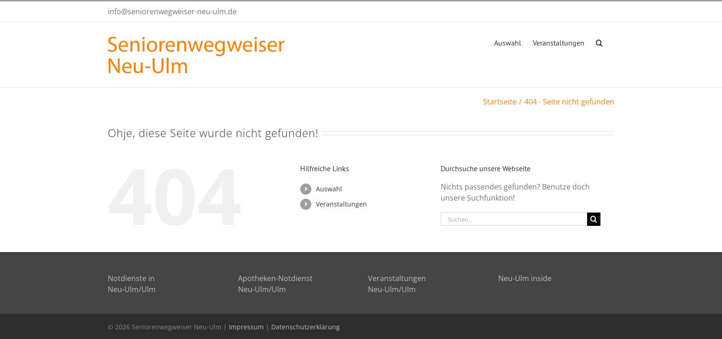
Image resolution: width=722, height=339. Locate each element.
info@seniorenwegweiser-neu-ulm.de (172, 11)
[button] (599, 42)
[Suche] (593, 219)
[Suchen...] (514, 219)
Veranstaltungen (341, 204)
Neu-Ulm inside (525, 278)
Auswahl (329, 188)
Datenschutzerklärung (305, 326)
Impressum (246, 326)
